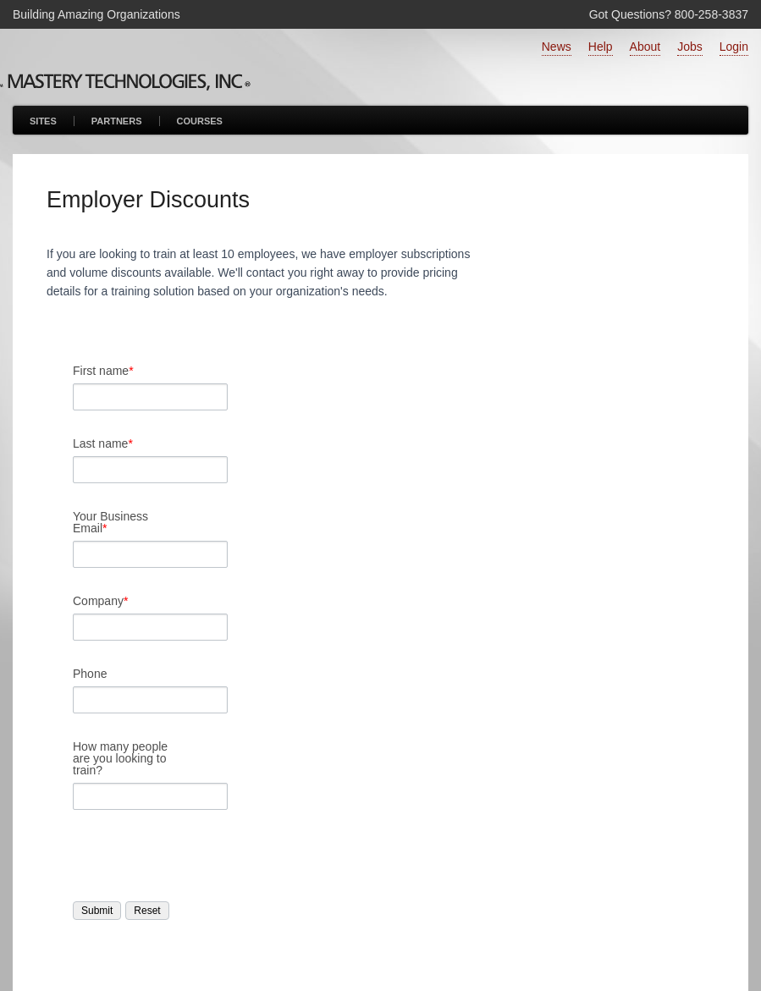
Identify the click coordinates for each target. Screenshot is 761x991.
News (556, 46)
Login (734, 46)
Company (100, 601)
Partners (116, 121)
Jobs (690, 46)
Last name (103, 443)
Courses (200, 121)
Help (600, 46)
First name (103, 371)
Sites (43, 121)
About (645, 46)
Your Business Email (110, 522)
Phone (90, 674)
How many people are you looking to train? (120, 758)
